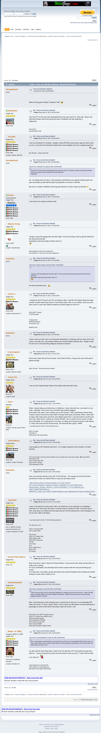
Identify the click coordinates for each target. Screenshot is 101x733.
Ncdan (62, 36)
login (21, 11)
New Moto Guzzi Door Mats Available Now (83, 22)
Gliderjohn (12, 111)
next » (96, 40)
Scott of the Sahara (16, 557)
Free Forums (54, 726)
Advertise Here (93, 684)
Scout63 (11, 137)
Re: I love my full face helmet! (44, 110)
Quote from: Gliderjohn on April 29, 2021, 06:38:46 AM (45, 166)
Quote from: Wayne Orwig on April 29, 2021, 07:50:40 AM (46, 265)
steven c (12, 294)
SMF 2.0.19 (42, 724)
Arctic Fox (12, 377)
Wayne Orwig (14, 224)
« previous (90, 40)
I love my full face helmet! (42, 89)
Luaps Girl (56, 36)
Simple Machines (59, 724)
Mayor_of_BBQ (15, 631)
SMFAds (46, 726)
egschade (12, 500)
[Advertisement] (51, 59)
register (27, 11)
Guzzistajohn (14, 352)
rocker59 (50, 36)
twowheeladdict (15, 582)
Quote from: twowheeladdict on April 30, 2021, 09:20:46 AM (47, 637)
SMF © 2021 (50, 724)
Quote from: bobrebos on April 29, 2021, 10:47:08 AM (45, 589)
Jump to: (75, 699)
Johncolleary (14, 441)
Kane (10, 402)
